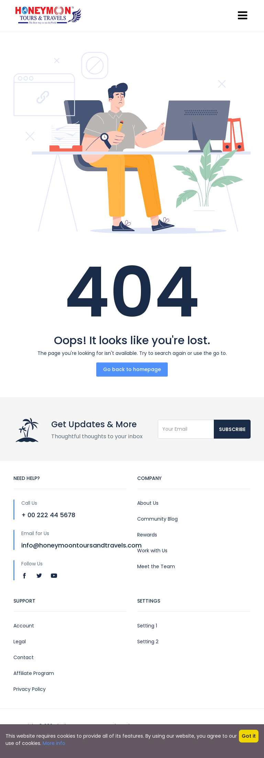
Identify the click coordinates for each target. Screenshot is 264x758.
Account (23, 625)
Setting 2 (147, 641)
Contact (23, 657)
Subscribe (232, 429)
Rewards (147, 534)
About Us (147, 503)
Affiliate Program (33, 673)
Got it (249, 736)
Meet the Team (156, 566)
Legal (19, 641)
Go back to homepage (132, 369)
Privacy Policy (29, 689)
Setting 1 (147, 625)
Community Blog (157, 518)
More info (54, 743)
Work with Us (152, 550)
